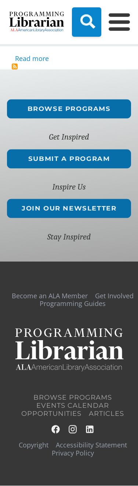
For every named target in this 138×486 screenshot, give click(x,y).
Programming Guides (73, 303)
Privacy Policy (73, 453)
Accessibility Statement (91, 445)
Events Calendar (72, 405)
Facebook (56, 429)
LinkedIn (90, 429)
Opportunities (51, 413)
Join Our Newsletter (69, 209)
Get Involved (114, 295)
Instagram (73, 429)
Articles (106, 413)
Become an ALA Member (50, 295)
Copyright (33, 445)
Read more (32, 58)
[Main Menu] (115, 22)
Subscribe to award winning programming (15, 66)
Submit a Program (69, 159)
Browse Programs (68, 109)
